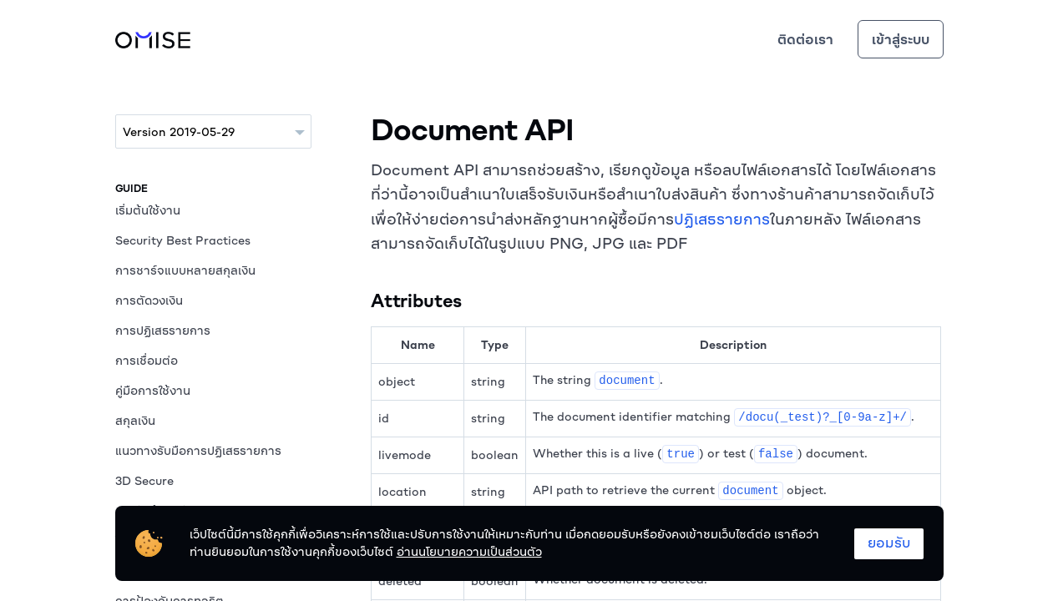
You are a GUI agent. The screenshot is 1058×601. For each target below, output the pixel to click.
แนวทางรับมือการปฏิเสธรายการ (198, 450)
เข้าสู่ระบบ (900, 39)
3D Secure (144, 480)
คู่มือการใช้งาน (152, 390)
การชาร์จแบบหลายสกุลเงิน (185, 270)
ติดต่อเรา (805, 39)
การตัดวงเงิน (149, 300)
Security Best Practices (183, 240)
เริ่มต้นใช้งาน (147, 210)
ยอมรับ (889, 542)
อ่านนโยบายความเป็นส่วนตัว (469, 551)
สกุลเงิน (135, 420)
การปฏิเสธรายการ (162, 330)
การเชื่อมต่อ (146, 360)
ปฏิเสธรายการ (722, 219)
